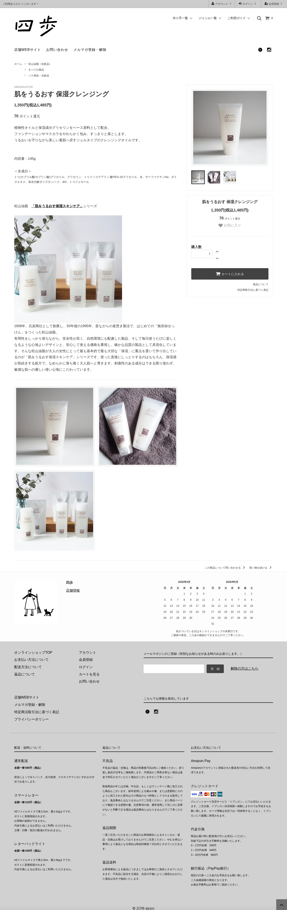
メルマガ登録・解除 (90, 49)
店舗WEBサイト (27, 49)
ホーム (18, 63)
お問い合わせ (57, 49)
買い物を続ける (261, 567)
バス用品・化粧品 (38, 75)
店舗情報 (73, 590)
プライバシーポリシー (31, 719)
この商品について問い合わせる (225, 567)
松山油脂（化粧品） (40, 63)
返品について (260, 284)
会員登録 (274, 3)
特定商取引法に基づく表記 (252, 289)
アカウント (221, 3)
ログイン (247, 3)
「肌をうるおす (43, 206)
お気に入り (229, 225)
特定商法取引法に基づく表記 (36, 712)
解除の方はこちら (244, 668)
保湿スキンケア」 (69, 206)
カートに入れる (230, 273)
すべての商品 (36, 69)
